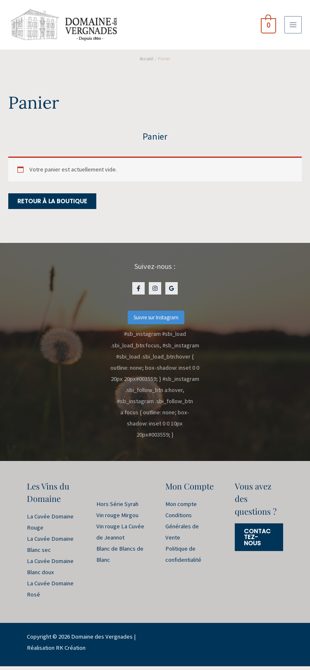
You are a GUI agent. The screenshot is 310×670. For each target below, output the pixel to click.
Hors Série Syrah (117, 507)
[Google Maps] (171, 292)
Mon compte (181, 507)
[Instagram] (155, 292)
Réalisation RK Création (56, 652)
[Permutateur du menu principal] (293, 26)
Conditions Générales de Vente (182, 530)
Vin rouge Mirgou (117, 519)
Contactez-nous (257, 541)
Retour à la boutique (52, 205)
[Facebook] (138, 292)
